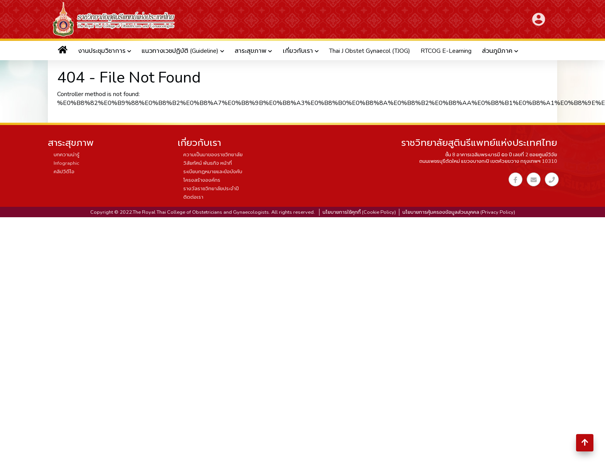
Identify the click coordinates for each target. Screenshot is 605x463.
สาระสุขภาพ (250, 51)
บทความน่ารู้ (66, 154)
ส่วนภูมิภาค (497, 51)
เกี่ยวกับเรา (298, 51)
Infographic (66, 163)
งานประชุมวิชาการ (101, 51)
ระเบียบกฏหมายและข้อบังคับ (212, 171)
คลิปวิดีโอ (64, 171)
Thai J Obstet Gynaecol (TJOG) (369, 51)
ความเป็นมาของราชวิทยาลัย (213, 154)
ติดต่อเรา (193, 197)
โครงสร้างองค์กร (201, 180)
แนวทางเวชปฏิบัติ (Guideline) (180, 51)
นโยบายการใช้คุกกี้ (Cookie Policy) (359, 212)
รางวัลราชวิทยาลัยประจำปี (211, 188)
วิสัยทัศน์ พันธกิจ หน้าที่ (207, 163)
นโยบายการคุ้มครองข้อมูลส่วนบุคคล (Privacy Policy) (458, 212)
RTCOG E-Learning (446, 51)
